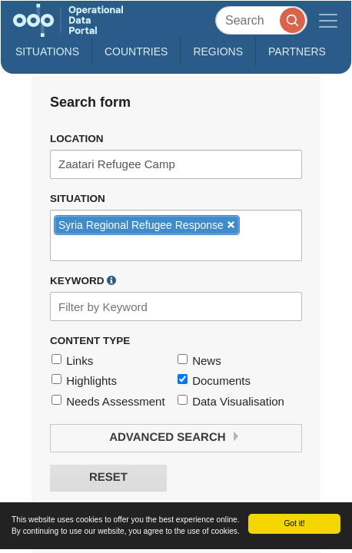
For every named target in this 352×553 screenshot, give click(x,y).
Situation (77, 198)
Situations (47, 51)
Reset (108, 477)
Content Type (90, 340)
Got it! (294, 523)
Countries (136, 51)
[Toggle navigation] (328, 20)
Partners (297, 51)
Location (77, 138)
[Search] (261, 20)
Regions (218, 51)
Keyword (83, 280)
